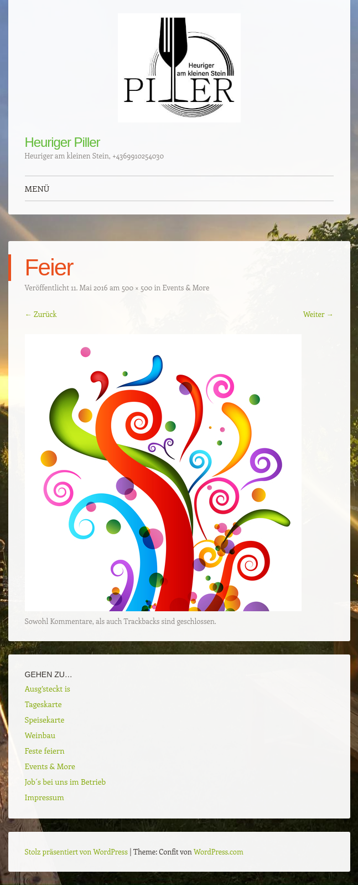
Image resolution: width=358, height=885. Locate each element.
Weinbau (40, 735)
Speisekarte (45, 719)
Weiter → (318, 314)
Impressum (44, 797)
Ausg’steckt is (47, 688)
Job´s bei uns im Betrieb (65, 781)
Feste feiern (45, 750)
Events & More (186, 287)
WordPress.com (218, 851)
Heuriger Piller (62, 142)
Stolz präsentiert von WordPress (76, 851)
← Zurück (41, 314)
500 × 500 (137, 287)
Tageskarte (43, 704)
